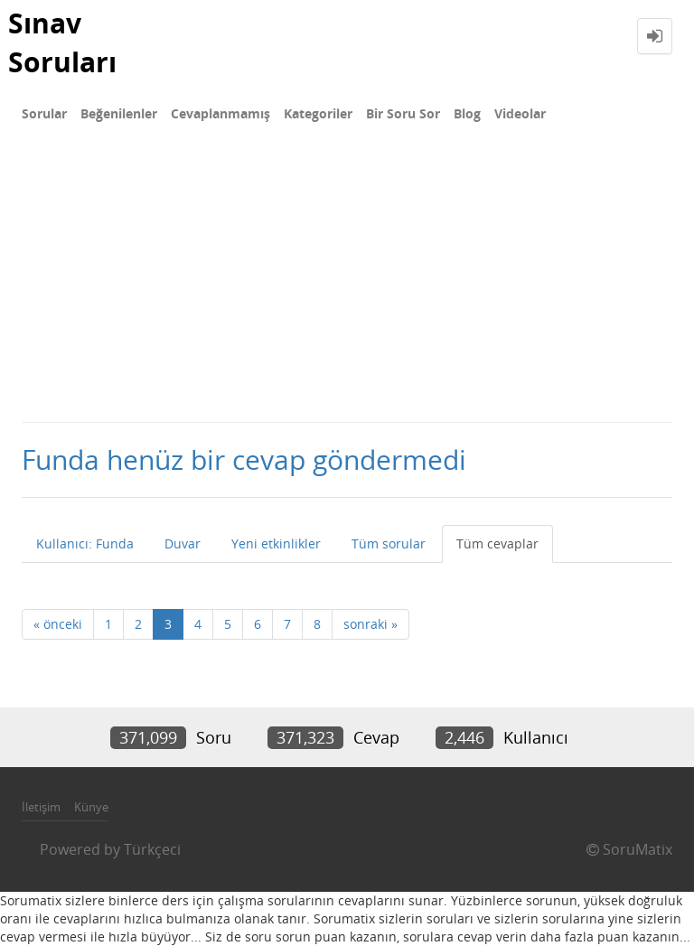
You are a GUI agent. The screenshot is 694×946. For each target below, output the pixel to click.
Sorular (44, 113)
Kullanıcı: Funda (85, 543)
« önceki (57, 623)
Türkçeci (152, 849)
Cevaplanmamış (220, 113)
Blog (467, 113)
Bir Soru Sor (403, 113)
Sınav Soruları (62, 42)
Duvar (182, 543)
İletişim (41, 807)
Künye (91, 807)
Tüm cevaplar (497, 543)
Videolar (520, 113)
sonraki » (370, 623)
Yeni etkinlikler (276, 543)
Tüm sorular (389, 543)
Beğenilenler (118, 113)
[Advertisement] (347, 285)
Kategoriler (318, 113)
